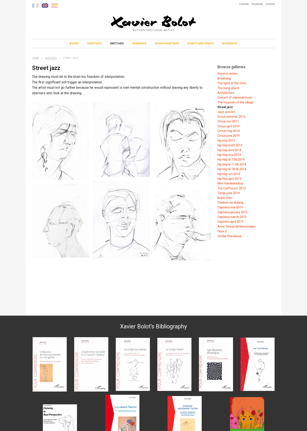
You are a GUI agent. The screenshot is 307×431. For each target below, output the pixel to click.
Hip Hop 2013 (226, 140)
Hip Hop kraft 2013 (229, 145)
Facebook (257, 4)
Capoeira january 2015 (232, 212)
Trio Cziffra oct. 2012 (231, 188)
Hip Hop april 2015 (229, 178)
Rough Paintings (167, 43)
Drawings (139, 43)
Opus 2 (222, 231)
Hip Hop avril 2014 (229, 150)
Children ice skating (230, 202)
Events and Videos (200, 43)
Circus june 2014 (228, 135)
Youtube (244, 4)
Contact (270, 4)
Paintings (94, 43)
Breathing (224, 78)
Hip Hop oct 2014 (228, 174)
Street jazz (70, 58)
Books (74, 43)
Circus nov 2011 (228, 121)
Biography (229, 43)
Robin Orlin (224, 198)
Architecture (225, 92)
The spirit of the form (231, 83)
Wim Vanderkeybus (230, 183)
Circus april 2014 (228, 126)
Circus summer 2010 (231, 116)
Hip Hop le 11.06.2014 (231, 164)
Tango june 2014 (228, 193)
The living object (228, 88)
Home (35, 58)
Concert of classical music (234, 97)
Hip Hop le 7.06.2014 (231, 159)
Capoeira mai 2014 (230, 207)
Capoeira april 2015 (230, 221)
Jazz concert (226, 112)
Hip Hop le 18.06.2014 (231, 169)
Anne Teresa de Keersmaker (236, 226)
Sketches (117, 43)
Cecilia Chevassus (229, 236)
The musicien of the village (235, 102)
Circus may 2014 (228, 131)
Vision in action (227, 73)
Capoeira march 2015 (231, 217)
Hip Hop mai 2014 (229, 155)
